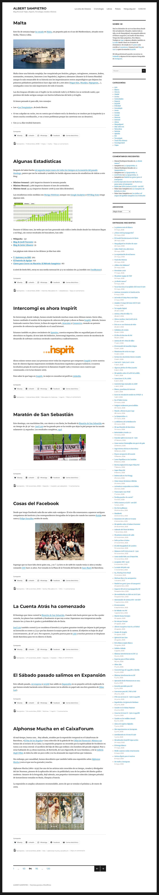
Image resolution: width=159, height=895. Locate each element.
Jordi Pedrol (118, 175)
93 (25, 868)
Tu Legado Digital (120, 308)
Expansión (66, 684)
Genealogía (118, 108)
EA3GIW (142, 9)
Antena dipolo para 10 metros (124, 756)
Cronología (99, 9)
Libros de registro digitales (123, 724)
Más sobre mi (52, 291)
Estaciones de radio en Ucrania (125, 519)
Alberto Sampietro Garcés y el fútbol (127, 627)
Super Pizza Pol (119, 470)
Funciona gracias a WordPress (40, 885)
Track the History (120, 260)
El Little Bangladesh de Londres (125, 546)
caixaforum (64, 851)
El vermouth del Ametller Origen (125, 346)
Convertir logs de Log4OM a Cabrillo (126, 670)
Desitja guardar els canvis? (123, 497)
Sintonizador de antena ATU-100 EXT (127, 600)
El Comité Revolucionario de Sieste (126, 238)
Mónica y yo (97, 741)
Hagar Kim (74, 83)
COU (24, 568)
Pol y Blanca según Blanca (123, 643)
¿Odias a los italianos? (122, 265)
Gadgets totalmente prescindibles (126, 405)
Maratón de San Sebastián (43, 414)
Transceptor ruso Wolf (122, 492)
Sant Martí (86, 568)
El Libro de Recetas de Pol (123, 335)
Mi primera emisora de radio (124, 535)
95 (37, 868)
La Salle (115, 43)
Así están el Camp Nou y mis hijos (126, 298)
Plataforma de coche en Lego (124, 352)
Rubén (116, 186)
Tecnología (118, 138)
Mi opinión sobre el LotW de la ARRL (127, 373)
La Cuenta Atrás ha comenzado (49, 606)
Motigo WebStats (51, 195)
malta (50, 144)
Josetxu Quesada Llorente (123, 182)
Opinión (117, 134)
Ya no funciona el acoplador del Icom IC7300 (129, 287)
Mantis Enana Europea (122, 616)
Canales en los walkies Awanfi (124, 718)
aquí (60, 429)
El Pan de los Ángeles (33, 741)
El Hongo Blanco (120, 745)
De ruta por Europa (121, 621)
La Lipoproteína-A (130, 166)
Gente (45, 589)
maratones (124, 47)
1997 (114, 49)
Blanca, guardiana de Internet (124, 389)
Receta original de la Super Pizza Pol (126, 465)
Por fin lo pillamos (120, 508)
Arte (43, 851)
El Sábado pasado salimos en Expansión (59, 675)
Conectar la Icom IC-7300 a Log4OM (127, 713)
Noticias (54, 397)
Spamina (54, 332)
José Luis (39, 426)
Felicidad (117, 106)
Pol (115, 136)
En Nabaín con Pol (120, 611)
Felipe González (27, 518)
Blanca (116, 90)
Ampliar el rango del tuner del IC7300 (127, 303)
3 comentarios (74, 486)
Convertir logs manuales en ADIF (125, 384)
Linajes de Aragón (120, 632)
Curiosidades (118, 99)
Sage (122, 40)
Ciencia (116, 92)
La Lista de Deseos (83, 9)
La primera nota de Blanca (123, 227)
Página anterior (97, 871)
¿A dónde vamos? (120, 281)
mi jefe (46, 684)
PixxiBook (118, 513)
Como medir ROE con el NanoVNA (126, 557)
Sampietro (20, 144)
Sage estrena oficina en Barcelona (126, 449)
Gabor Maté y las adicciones (124, 249)
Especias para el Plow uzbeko (124, 659)
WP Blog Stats (93, 195)
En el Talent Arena (120, 400)
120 (49, 868)
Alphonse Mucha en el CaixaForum (53, 728)
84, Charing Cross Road (122, 573)
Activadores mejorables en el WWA (126, 486)
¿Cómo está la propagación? (124, 233)
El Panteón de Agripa (22, 260)
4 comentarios (69, 589)
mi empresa (36, 684)
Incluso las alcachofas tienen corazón (127, 357)
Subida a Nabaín (120, 648)
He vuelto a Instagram (122, 762)
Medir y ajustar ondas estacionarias (126, 751)
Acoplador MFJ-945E (121, 562)
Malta (19, 23)
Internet (44, 291)
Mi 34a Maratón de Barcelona (124, 427)
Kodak (98, 515)
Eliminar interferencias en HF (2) (126, 654)
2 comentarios (63, 711)
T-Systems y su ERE (22, 257)
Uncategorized (119, 143)
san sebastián (62, 486)
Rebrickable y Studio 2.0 (122, 432)
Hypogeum (93, 83)
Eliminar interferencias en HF (124, 675)
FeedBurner (96, 270)
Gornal (116, 115)
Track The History (120, 141)
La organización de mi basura (124, 254)
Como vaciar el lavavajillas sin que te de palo (129, 443)
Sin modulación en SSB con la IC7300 (127, 594)
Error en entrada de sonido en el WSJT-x (128, 395)
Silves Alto (118, 664)
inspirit (61, 397)
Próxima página (103, 871)
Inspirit (87, 320)
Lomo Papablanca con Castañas (125, 459)
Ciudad (116, 94)
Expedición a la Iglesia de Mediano (126, 702)
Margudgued (129, 9)
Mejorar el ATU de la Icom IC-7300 (126, 551)
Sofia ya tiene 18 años (121, 540)
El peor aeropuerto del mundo (124, 454)
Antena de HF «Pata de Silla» (124, 341)
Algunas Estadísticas (37, 161)
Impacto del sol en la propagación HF (127, 589)
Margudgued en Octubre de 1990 (125, 244)
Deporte (46, 486)
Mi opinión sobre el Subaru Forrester (127, 524)
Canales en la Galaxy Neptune (124, 708)
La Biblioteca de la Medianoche (125, 422)
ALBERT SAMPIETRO (29, 8)
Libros (109, 9)
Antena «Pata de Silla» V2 (123, 314)
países (135, 45)
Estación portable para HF (123, 686)
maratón (54, 486)
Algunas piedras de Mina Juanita (125, 368)
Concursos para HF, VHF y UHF (125, 691)
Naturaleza (118, 129)
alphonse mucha (53, 851)
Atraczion (66, 323)
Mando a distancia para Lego (124, 411)
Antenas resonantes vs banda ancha (127, 292)
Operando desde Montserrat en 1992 (127, 681)
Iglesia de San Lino (121, 638)
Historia (117, 117)
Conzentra (77, 323)
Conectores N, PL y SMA (122, 378)
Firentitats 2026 (120, 271)
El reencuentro (119, 605)
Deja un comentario (61, 144)
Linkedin (77, 376)
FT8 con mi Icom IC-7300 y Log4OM (127, 697)
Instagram (118, 59)
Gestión (117, 113)
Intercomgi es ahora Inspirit (45, 308)
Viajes (43, 144)
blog (140, 47)
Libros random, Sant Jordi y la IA (125, 319)
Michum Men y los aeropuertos (125, 578)
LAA (74, 634)
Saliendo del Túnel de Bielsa (124, 530)
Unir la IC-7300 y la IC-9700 (124, 362)
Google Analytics (77, 195)
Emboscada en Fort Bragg (123, 476)
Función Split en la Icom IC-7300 (125, 438)
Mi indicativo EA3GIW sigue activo (126, 740)
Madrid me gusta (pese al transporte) (127, 584)
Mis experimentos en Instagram (125, 729)
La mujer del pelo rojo (122, 567)
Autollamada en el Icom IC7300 (125, 735)
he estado (39, 32)
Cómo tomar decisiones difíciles (125, 481)
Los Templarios (24, 107)
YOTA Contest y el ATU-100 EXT (132, 186)
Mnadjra (84, 83)
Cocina (116, 97)
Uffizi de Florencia (82, 741)
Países (118, 9)
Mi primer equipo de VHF (123, 276)
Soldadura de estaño (121, 330)
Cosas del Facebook (36, 503)
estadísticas (63, 291)
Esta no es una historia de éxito (125, 325)
